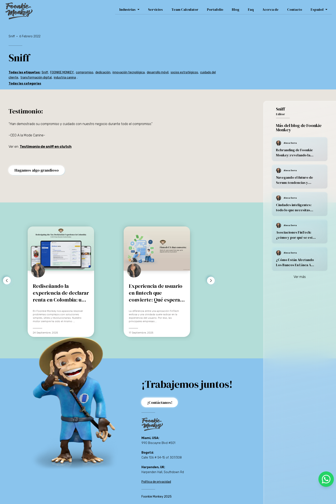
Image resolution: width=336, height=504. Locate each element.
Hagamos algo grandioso (37, 170)
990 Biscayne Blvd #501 (158, 443)
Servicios (155, 9)
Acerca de (270, 9)
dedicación (102, 72)
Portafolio (215, 9)
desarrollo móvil (157, 72)
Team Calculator (184, 9)
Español (319, 9)
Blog (235, 9)
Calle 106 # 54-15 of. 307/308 (161, 457)
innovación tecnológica (128, 72)
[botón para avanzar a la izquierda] (7, 280)
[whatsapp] (326, 479)
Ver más (300, 277)
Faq (251, 9)
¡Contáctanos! (159, 402)
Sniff (45, 72)
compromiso (84, 72)
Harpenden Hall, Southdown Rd (162, 472)
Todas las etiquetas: (24, 72)
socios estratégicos (184, 72)
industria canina (65, 77)
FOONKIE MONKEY (62, 72)
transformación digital (36, 77)
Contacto (294, 9)
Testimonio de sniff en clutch (46, 147)
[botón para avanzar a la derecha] (211, 280)
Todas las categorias (25, 83)
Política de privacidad (156, 482)
